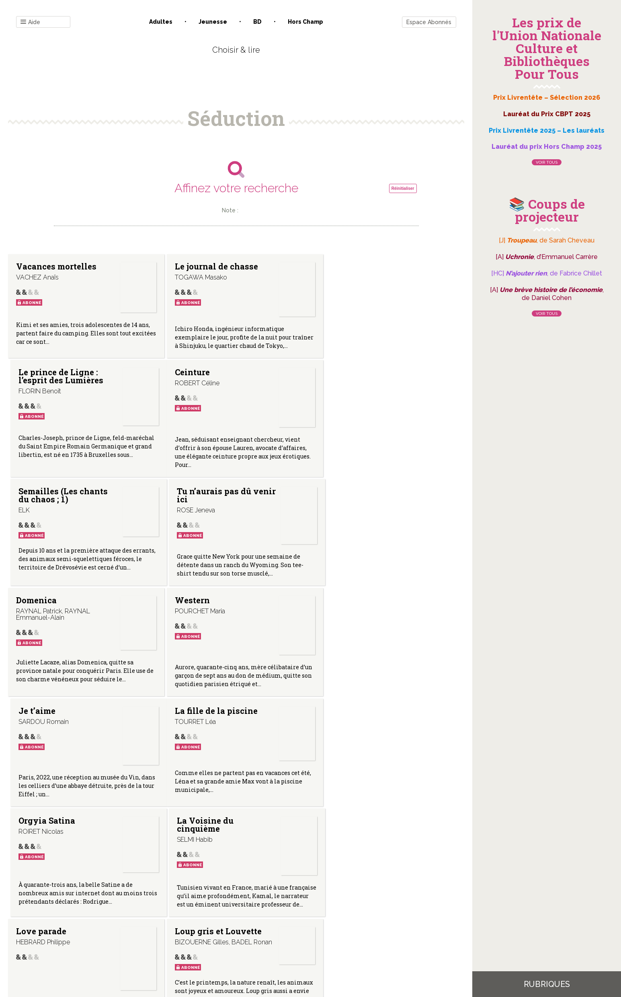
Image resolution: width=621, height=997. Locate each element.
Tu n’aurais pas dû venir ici (358, 388)
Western (185, 503)
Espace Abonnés (428, 22)
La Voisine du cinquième (349, 617)
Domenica (36, 503)
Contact (145, 916)
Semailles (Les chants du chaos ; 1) (213, 388)
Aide (30, 22)
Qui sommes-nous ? (194, 916)
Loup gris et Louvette (211, 733)
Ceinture (33, 384)
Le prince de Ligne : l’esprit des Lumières (363, 270)
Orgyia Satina (196, 613)
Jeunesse (213, 22)
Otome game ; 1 (351, 733)
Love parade (41, 733)
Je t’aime (339, 503)
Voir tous (546, 162)
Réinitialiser (402, 188)
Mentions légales (254, 916)
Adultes (160, 22)
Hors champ (305, 22)
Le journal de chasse (210, 266)
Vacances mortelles (56, 266)
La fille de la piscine (57, 613)
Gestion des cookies (313, 916)
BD (257, 22)
